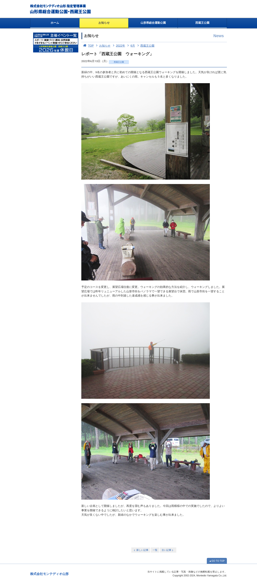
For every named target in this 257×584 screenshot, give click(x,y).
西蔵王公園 (202, 22)
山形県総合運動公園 (153, 22)
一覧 (155, 550)
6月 (130, 45)
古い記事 (168, 550)
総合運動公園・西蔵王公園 (60, 9)
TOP (87, 45)
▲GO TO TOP (217, 560)
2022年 (118, 45)
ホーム (55, 22)
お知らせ (104, 22)
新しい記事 (140, 550)
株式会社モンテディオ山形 (49, 574)
